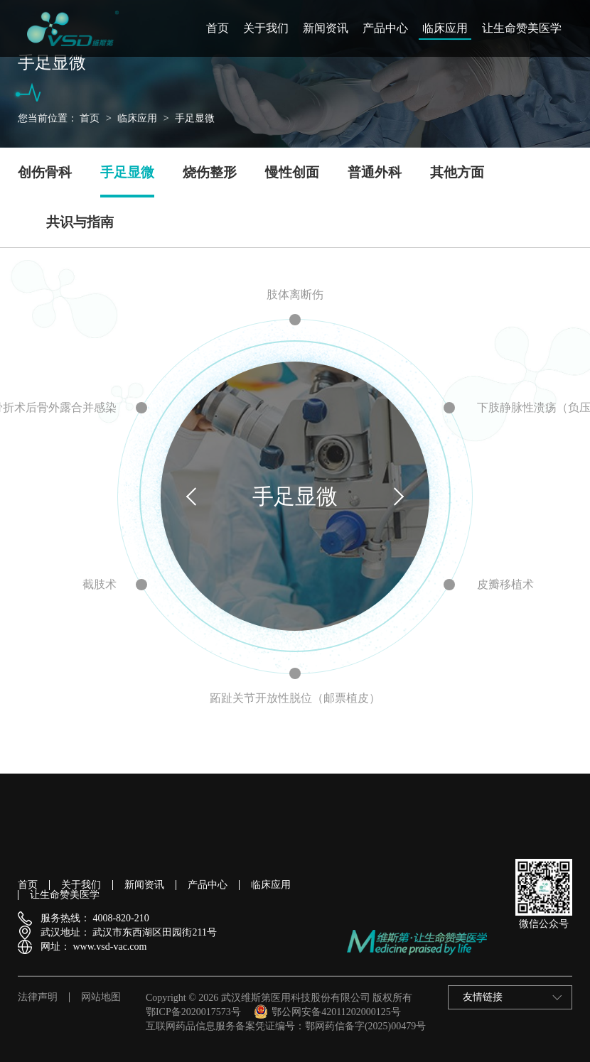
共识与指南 (80, 222)
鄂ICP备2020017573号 (193, 1012)
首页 (217, 28)
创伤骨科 (45, 172)
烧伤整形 (210, 172)
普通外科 (375, 172)
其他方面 (457, 172)
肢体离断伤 (295, 294)
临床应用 (445, 28)
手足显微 (195, 118)
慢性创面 (292, 172)
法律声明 (38, 997)
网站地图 (101, 997)
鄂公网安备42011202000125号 (327, 1012)
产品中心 (385, 28)
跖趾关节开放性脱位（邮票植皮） (295, 698)
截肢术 (99, 584)
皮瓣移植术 (505, 584)
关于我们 (266, 28)
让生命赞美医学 (522, 28)
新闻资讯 (325, 28)
